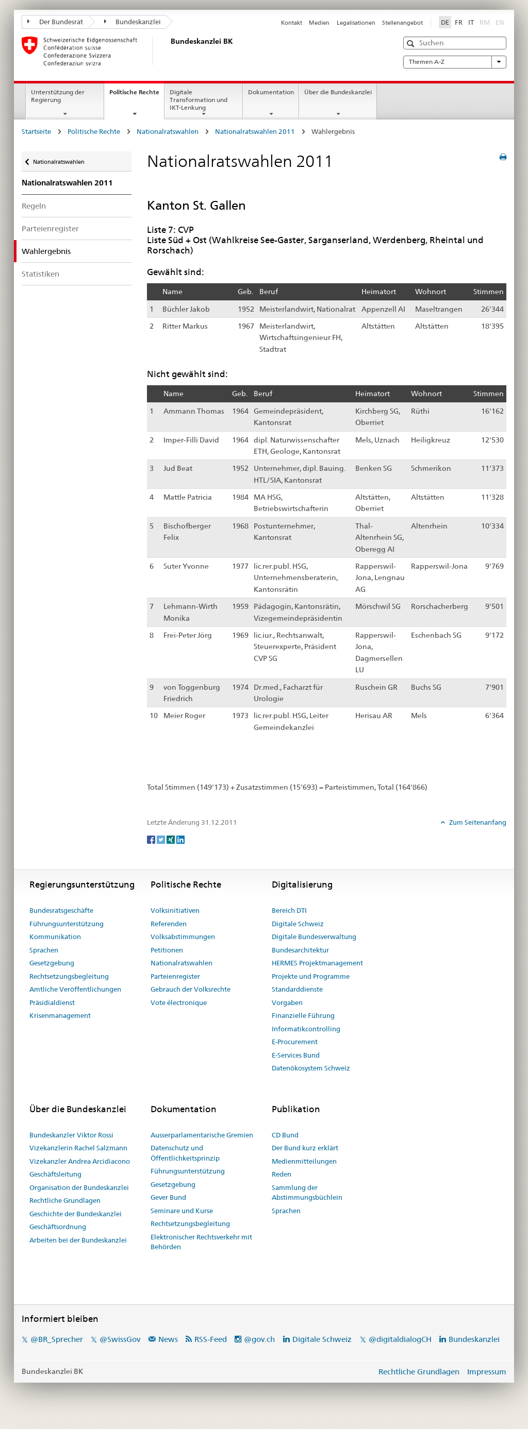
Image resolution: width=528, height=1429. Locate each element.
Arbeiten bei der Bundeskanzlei (78, 1240)
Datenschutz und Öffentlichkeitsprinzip (185, 1153)
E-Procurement (295, 1041)
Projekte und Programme (311, 976)
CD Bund (285, 1135)
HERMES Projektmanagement (317, 963)
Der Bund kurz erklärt (305, 1148)
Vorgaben (287, 1002)
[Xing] (171, 839)
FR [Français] (459, 22)
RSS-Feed (210, 1339)
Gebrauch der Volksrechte (190, 989)
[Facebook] (152, 839)
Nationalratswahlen (168, 131)
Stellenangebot (402, 22)
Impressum (486, 1371)
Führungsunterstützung (66, 924)
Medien (319, 22)
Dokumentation (271, 92)
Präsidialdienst (52, 1002)
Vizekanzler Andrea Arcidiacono (79, 1161)
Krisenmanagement (60, 1015)
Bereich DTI (289, 910)
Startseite (36, 131)
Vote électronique (179, 1002)
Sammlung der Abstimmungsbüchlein (307, 1192)
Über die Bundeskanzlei (338, 92)
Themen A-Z (455, 61)
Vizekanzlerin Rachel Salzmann (78, 1148)
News (168, 1339)
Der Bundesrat (55, 21)
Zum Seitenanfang (477, 822)
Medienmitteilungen (304, 1161)
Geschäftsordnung (57, 1226)
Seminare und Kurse (182, 1210)
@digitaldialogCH (400, 1339)
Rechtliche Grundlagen (65, 1200)
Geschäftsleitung (55, 1174)
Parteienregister (50, 228)
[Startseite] (169, 51)
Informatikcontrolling (306, 1029)
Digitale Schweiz (298, 924)
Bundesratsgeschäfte (61, 910)
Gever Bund (168, 1197)
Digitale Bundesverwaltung (314, 936)
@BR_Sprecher (56, 1339)
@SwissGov (120, 1339)
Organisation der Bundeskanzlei (79, 1187)
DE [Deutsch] (445, 22)
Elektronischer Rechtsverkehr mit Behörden (201, 1242)
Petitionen (167, 950)
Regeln (34, 206)
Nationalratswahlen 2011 (255, 131)
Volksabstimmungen (183, 936)
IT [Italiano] (471, 22)
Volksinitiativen (175, 910)
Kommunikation (55, 936)
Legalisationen (356, 22)
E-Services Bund (296, 1055)
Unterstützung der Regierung (58, 96)
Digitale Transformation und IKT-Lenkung (198, 99)
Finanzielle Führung (303, 1015)
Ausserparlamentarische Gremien (202, 1135)
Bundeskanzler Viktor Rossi (71, 1135)
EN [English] (500, 22)
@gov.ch (259, 1339)
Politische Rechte (136, 95)
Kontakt (291, 22)
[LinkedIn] (180, 839)
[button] (412, 43)
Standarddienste (297, 989)
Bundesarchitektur (300, 950)
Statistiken (40, 274)
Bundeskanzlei (132, 21)
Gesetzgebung (51, 963)
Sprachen (43, 950)
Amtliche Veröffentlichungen (75, 989)
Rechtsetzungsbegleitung (69, 976)
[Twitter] (162, 839)
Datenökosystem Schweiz (311, 1068)
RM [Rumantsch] (485, 22)
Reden (281, 1174)
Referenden (169, 924)
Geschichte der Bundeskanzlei (75, 1214)
